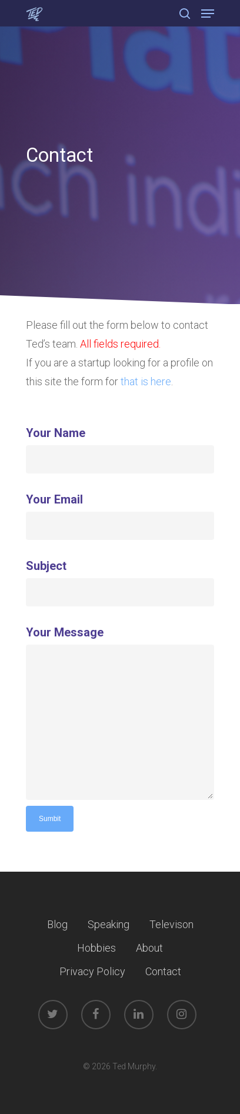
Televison (171, 924)
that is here (146, 381)
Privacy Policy (92, 971)
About (149, 948)
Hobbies (96, 948)
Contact (163, 971)
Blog (57, 924)
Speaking (108, 924)
